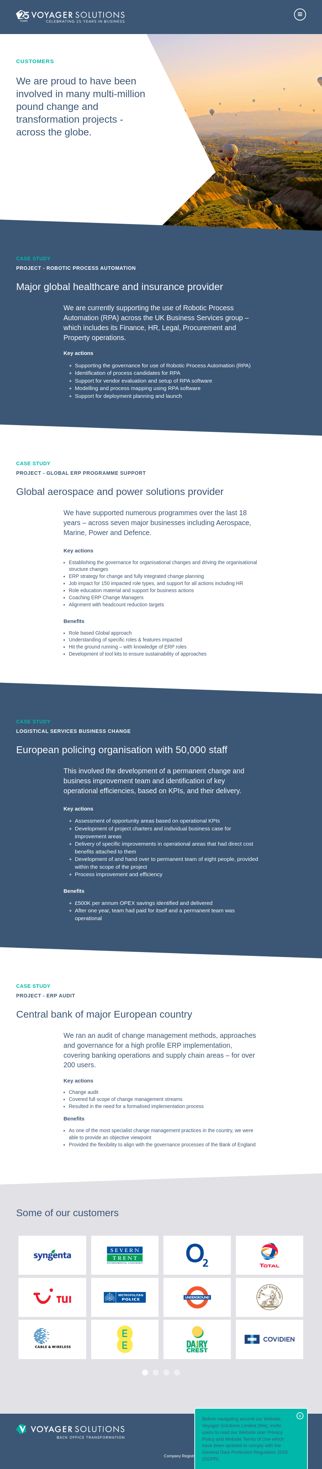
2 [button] (155, 1372)
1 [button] (145, 1372)
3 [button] (166, 1372)
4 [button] (177, 1372)
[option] (161, 1297)
